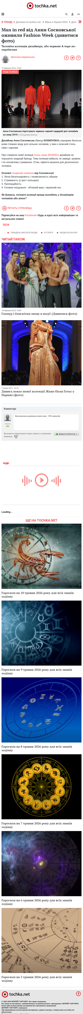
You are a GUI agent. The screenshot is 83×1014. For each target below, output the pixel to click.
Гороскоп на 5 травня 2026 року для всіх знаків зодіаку (37, 979)
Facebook (30, 215)
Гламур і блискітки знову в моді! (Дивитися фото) (39, 314)
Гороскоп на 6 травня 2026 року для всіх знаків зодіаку (37, 902)
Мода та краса (10, 72)
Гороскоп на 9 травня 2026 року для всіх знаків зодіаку (37, 671)
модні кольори (68, 232)
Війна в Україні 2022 (56, 22)
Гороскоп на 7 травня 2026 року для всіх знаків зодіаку (37, 825)
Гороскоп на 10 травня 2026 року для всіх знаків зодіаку (38, 594)
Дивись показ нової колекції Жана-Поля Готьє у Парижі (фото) (38, 393)
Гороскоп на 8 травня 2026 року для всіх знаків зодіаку (37, 748)
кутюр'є (48, 232)
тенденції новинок (23, 173)
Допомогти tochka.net (28, 22)
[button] (72, 14)
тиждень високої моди (23, 232)
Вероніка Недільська (23, 57)
